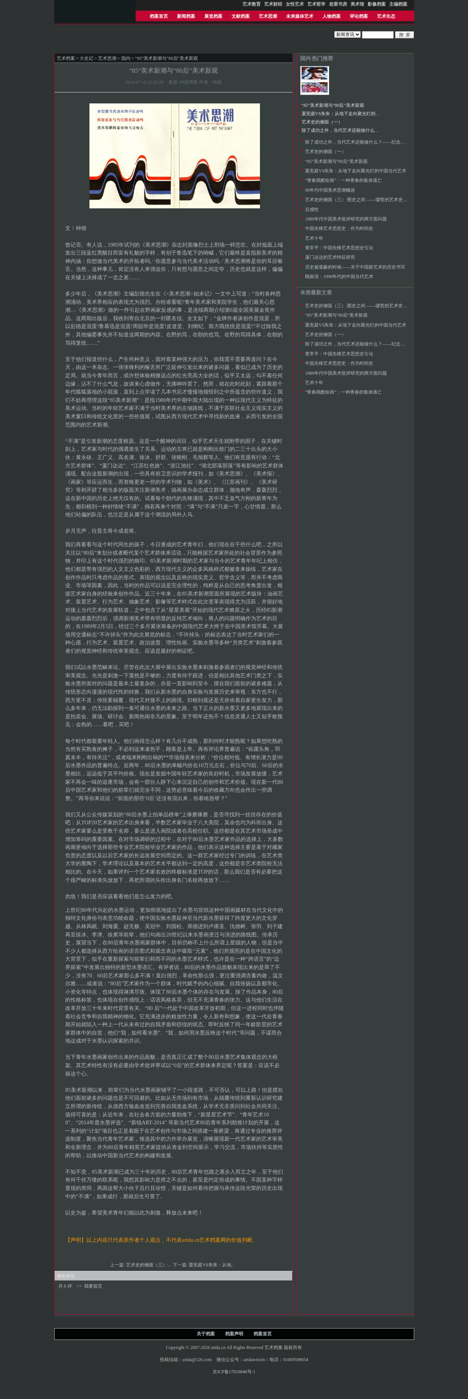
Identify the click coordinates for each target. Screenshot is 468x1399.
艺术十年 (314, 238)
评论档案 (359, 16)
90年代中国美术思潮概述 (330, 190)
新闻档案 (186, 16)
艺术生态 (386, 16)
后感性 (312, 209)
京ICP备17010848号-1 (234, 1371)
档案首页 (159, 16)
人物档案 (331, 16)
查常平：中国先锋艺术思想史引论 (339, 247)
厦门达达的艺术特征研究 (330, 257)
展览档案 (213, 16)
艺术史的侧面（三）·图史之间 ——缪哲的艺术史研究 (358, 199)
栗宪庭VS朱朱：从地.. (211, 1265)
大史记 (86, 58)
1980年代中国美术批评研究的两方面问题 (346, 219)
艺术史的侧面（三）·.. (149, 1265)
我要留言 (93, 1286)
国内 (125, 58)
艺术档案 (66, 58)
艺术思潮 (268, 16)
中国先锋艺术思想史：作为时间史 (339, 228)
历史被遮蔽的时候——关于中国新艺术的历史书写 (355, 267)
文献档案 (241, 16)
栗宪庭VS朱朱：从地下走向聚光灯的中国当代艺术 (352, 113)
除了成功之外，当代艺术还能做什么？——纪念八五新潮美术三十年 (370, 130)
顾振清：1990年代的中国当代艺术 (339, 276)
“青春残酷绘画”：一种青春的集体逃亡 (343, 180)
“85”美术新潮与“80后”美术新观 (333, 105)
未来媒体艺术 (299, 16)
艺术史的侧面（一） (322, 122)
